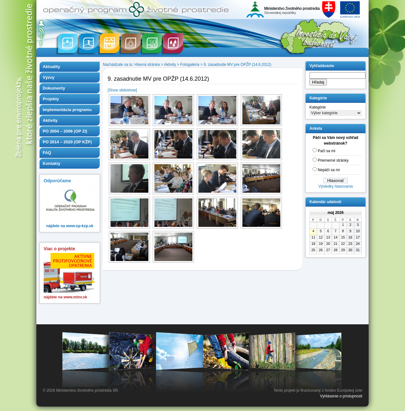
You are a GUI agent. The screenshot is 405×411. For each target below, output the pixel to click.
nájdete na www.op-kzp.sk (69, 226)
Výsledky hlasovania (335, 186)
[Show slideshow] (122, 90)
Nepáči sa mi (329, 170)
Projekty (51, 99)
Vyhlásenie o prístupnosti (341, 396)
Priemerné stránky (333, 160)
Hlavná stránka (147, 64)
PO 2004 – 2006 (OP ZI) (65, 131)
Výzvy (48, 77)
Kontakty (51, 163)
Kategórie (317, 107)
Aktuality (51, 66)
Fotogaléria (189, 64)
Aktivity (50, 120)
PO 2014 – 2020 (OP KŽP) (67, 142)
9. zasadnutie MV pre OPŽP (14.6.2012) (237, 64)
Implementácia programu (67, 109)
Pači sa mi (326, 151)
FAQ (47, 152)
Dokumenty (54, 88)
